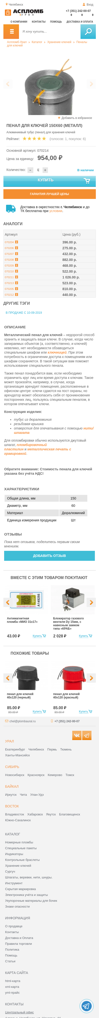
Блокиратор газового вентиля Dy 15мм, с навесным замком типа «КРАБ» (68, 623)
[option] (49, 84)
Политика (12, 949)
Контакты (38, 21)
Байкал (11, 786)
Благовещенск (69, 814)
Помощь (56, 21)
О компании (18, 21)
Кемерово (55, 775)
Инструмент (14, 883)
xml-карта (12, 987)
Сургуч (10, 871)
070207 (9, 253)
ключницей (57, 352)
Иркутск (11, 794)
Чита (23, 794)
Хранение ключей (59, 42)
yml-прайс (12, 992)
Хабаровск (35, 814)
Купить (64, 181)
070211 (9, 277)
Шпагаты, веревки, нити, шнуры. (29, 877)
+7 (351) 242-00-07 (78, 11)
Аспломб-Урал (17, 42)
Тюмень (66, 749)
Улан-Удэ (37, 794)
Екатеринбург (15, 749)
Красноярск (35, 775)
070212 (9, 294)
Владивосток (14, 814)
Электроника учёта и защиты (26, 895)
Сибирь (12, 767)
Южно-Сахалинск (18, 820)
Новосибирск (14, 775)
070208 (9, 259)
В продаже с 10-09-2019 (24, 312)
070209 (9, 265)
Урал (9, 741)
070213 (9, 283)
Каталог (37, 42)
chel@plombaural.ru (22, 721)
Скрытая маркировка (20, 889)
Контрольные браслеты (22, 860)
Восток (12, 806)
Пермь (52, 749)
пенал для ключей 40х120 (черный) (20, 695)
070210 (9, 271)
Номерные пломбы (19, 842)
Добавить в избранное (77, 118)
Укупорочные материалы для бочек (31, 900)
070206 (9, 248)
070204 (9, 242)
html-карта (12, 981)
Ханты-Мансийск (17, 755)
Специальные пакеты (21, 848)
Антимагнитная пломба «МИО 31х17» (22, 620)
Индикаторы (14, 854)
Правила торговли (18, 944)
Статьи (10, 961)
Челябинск (36, 749)
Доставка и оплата (80, 21)
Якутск (51, 814)
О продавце (13, 926)
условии (55, 211)
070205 (9, 288)
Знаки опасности (17, 906)
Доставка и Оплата (19, 938)
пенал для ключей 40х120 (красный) (66, 695)
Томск (69, 775)
